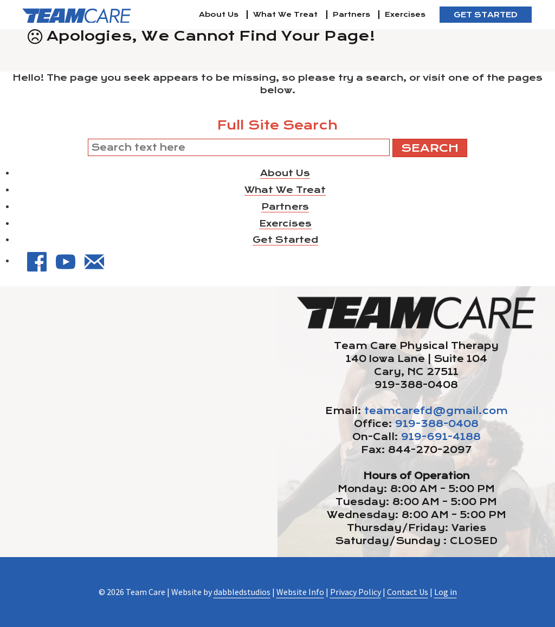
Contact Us (407, 591)
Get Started (486, 14)
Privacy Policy (355, 591)
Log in (445, 591)
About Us (218, 14)
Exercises (405, 14)
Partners (351, 14)
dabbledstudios (242, 591)
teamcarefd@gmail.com (436, 410)
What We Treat (285, 14)
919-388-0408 (437, 423)
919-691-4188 (441, 436)
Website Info (300, 591)
